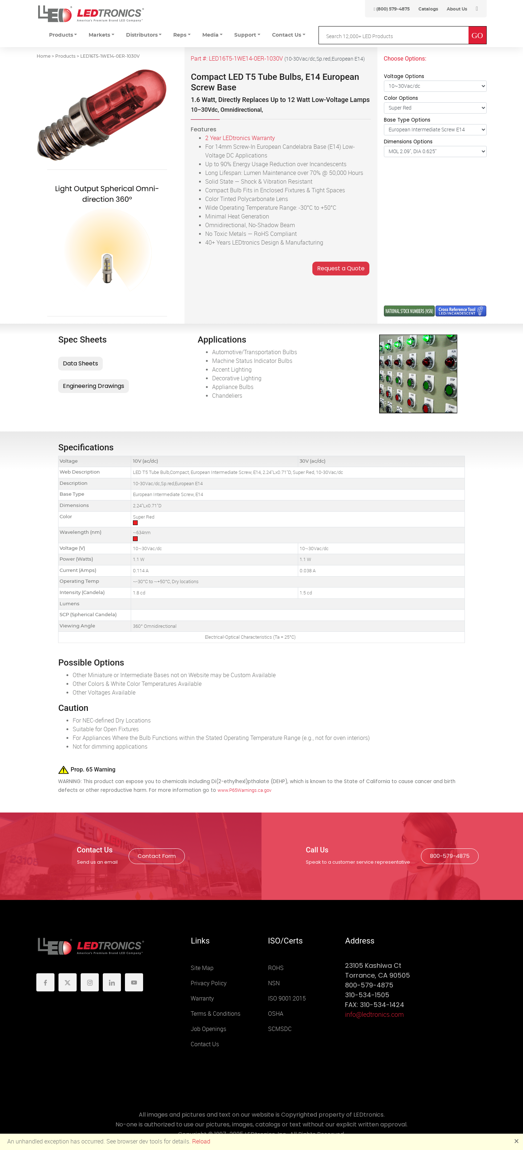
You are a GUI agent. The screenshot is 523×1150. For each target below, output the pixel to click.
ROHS (276, 968)
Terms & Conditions (215, 1013)
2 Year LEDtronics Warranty (240, 138)
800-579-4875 (450, 856)
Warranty (202, 998)
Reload (201, 1141)
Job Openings (208, 1029)
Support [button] (245, 35)
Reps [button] (179, 35)
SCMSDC (280, 1029)
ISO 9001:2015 (287, 998)
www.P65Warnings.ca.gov (244, 790)
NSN (274, 983)
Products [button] (61, 35)
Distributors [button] (142, 35)
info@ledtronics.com (374, 1015)
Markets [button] (99, 35)
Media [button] (210, 35)
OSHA (275, 1013)
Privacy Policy (209, 983)
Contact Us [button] (286, 35)
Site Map (202, 968)
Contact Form (157, 856)
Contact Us (205, 1044)
